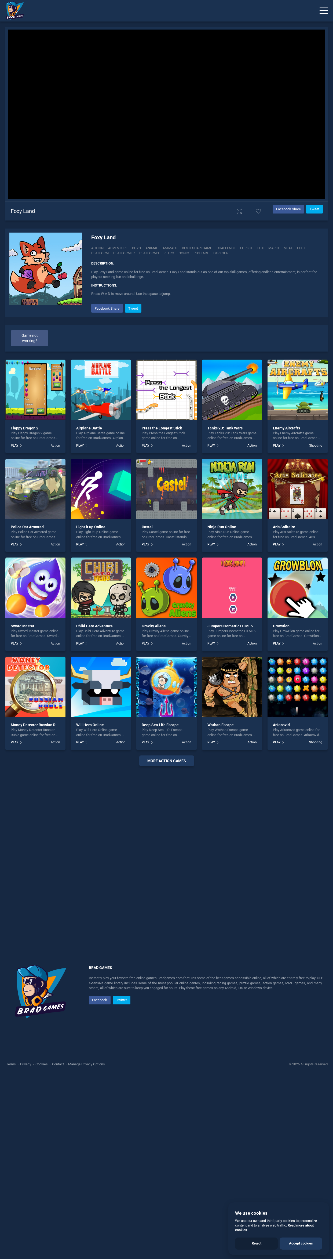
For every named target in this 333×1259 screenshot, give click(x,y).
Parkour (220, 253)
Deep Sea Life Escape (160, 906)
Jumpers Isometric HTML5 (230, 807)
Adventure (117, 248)
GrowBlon (281, 807)
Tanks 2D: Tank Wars (225, 609)
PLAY (14, 627)
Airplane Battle (89, 609)
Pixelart (201, 253)
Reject (256, 1243)
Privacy (25, 1246)
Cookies (42, 1246)
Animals (170, 248)
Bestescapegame (197, 248)
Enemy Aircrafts (286, 609)
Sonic (184, 253)
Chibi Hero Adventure (94, 807)
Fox (260, 248)
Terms (11, 1246)
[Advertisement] (207, 340)
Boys (136, 248)
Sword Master (22, 807)
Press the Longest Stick (162, 609)
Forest (246, 248)
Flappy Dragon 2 (24, 609)
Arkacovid (281, 906)
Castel (147, 708)
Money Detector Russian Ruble (37, 906)
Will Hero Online (90, 906)
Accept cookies (301, 1243)
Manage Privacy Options (86, 1246)
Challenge (226, 248)
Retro (168, 253)
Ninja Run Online (221, 708)
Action (97, 248)
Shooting (315, 627)
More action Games (166, 942)
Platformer (124, 253)
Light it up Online (90, 708)
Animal (151, 248)
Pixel (301, 248)
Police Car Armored (27, 708)
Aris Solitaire (284, 708)
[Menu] (324, 11)
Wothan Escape (220, 906)
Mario (273, 248)
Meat (288, 248)
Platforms (149, 253)
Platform (100, 253)
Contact (58, 1246)
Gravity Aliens (154, 807)
